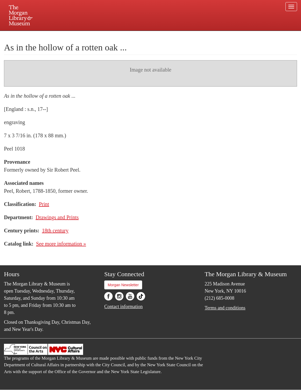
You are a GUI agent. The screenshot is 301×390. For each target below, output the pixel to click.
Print (44, 204)
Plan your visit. (88, 35)
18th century (55, 230)
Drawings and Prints (57, 217)
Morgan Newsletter (123, 285)
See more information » (61, 244)
